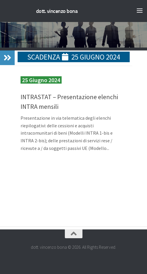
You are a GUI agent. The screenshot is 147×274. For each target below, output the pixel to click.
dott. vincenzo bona (57, 11)
